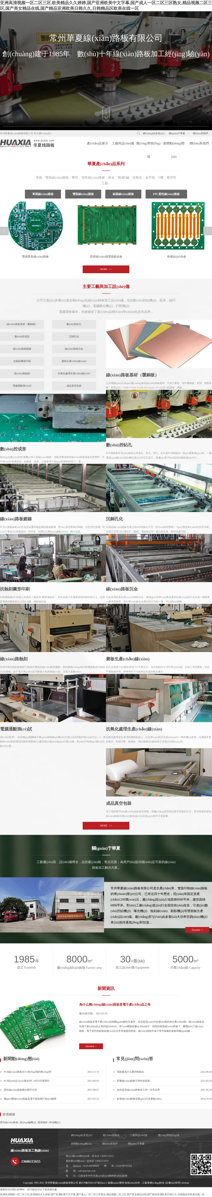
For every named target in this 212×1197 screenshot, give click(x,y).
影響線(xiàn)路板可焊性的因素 (133, 1081)
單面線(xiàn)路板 (43, 194)
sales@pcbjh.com (87, 1171)
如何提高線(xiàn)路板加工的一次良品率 (138, 1090)
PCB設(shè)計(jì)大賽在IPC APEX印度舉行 (27, 1081)
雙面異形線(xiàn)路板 (35, 256)
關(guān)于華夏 (177, 133)
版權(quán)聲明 (116, 1183)
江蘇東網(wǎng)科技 (153, 1183)
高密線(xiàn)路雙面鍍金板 (106, 256)
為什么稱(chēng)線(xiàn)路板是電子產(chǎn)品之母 (115, 1004)
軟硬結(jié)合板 (176, 256)
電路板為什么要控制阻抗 (130, 1072)
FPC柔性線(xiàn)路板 (166, 194)
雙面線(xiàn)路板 (83, 194)
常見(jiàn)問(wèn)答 (134, 1058)
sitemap (185, 1183)
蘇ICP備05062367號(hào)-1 (93, 1183)
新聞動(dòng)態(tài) (173, 146)
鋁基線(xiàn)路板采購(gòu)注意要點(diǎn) (139, 1098)
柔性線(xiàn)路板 (9, 1122)
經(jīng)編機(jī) (28, 1122)
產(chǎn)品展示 (97, 143)
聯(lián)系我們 (200, 133)
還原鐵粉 (43, 1122)
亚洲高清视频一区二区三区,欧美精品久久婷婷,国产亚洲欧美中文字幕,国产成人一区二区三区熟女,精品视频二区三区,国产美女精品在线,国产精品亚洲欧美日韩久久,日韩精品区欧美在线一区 (102, 1194)
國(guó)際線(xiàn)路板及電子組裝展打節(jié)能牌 (30, 1098)
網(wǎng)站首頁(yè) (153, 133)
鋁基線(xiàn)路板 (123, 194)
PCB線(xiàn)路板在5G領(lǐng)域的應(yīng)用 (27, 1072)
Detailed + (197, 930)
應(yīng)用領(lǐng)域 (148, 146)
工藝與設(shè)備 (123, 143)
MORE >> (106, 269)
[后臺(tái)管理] (173, 1183)
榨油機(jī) (54, 1122)
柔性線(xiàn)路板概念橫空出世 (20, 1090)
